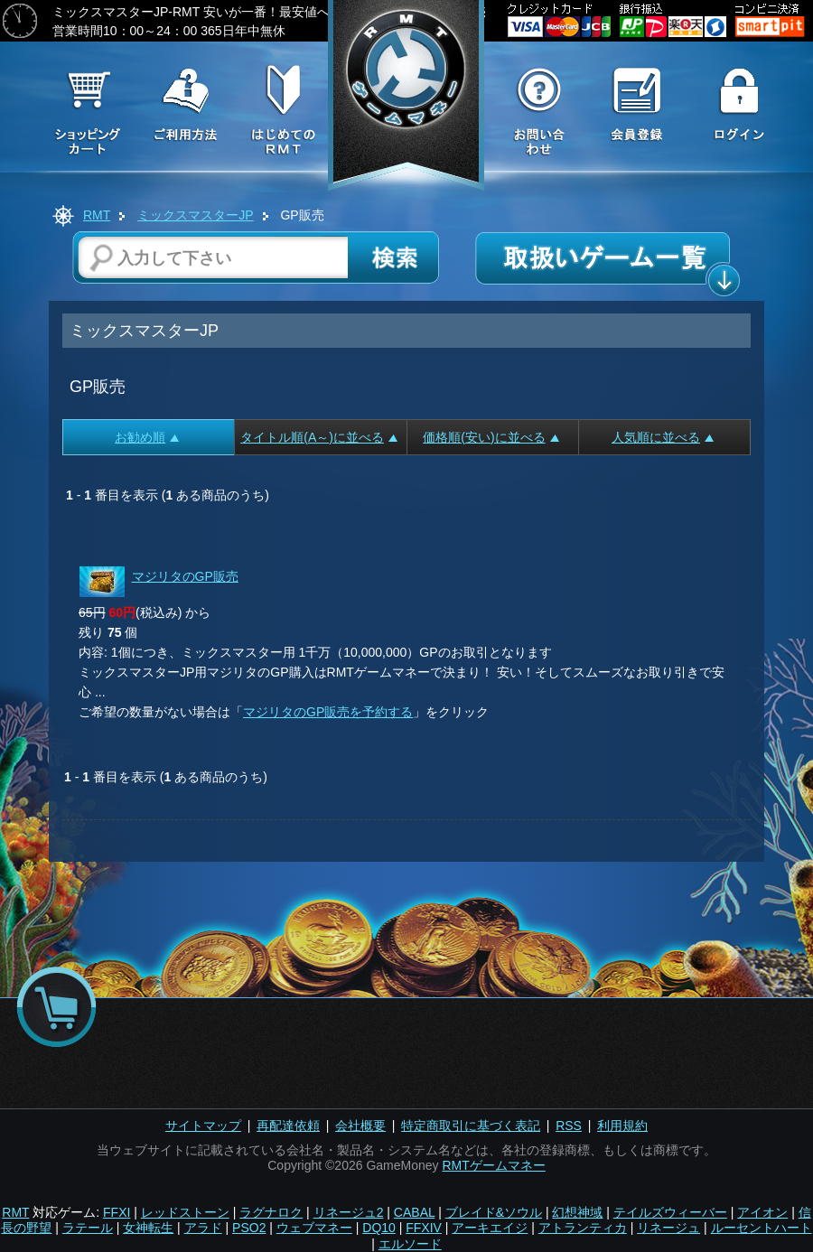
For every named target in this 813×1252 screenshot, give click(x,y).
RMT (96, 215)
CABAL (414, 1212)
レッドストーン (185, 1212)
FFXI (116, 1212)
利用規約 (622, 1125)
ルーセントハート (761, 1227)
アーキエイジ (490, 1227)
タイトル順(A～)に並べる (318, 437)
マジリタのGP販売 (185, 576)
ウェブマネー (314, 1227)
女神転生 (148, 1227)
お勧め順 (147, 437)
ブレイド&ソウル (493, 1212)
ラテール (87, 1227)
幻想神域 (577, 1212)
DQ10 (379, 1227)
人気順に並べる (663, 437)
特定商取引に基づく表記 (470, 1125)
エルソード (410, 1244)
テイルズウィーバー (670, 1212)
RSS (569, 1125)
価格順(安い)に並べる (490, 437)
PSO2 (249, 1227)
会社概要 (360, 1125)
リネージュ (668, 1227)
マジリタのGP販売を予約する (328, 712)
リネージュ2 (348, 1212)
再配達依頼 (288, 1125)
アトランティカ (582, 1227)
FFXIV (424, 1227)
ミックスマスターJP (195, 215)
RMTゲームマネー (493, 1165)
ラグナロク (271, 1212)
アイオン (762, 1212)
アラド (203, 1227)
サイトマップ (203, 1125)
